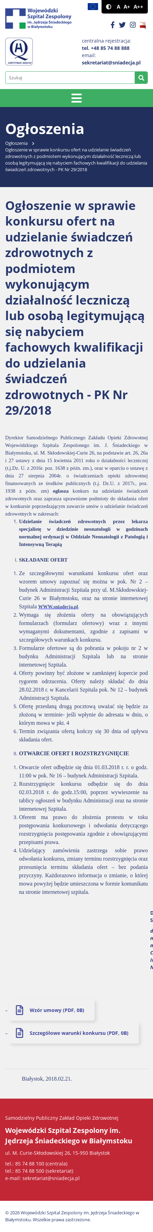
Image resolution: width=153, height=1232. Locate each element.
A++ (138, 6)
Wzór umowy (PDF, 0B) (57, 1010)
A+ (127, 6)
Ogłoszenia (16, 143)
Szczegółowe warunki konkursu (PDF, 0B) (79, 1033)
